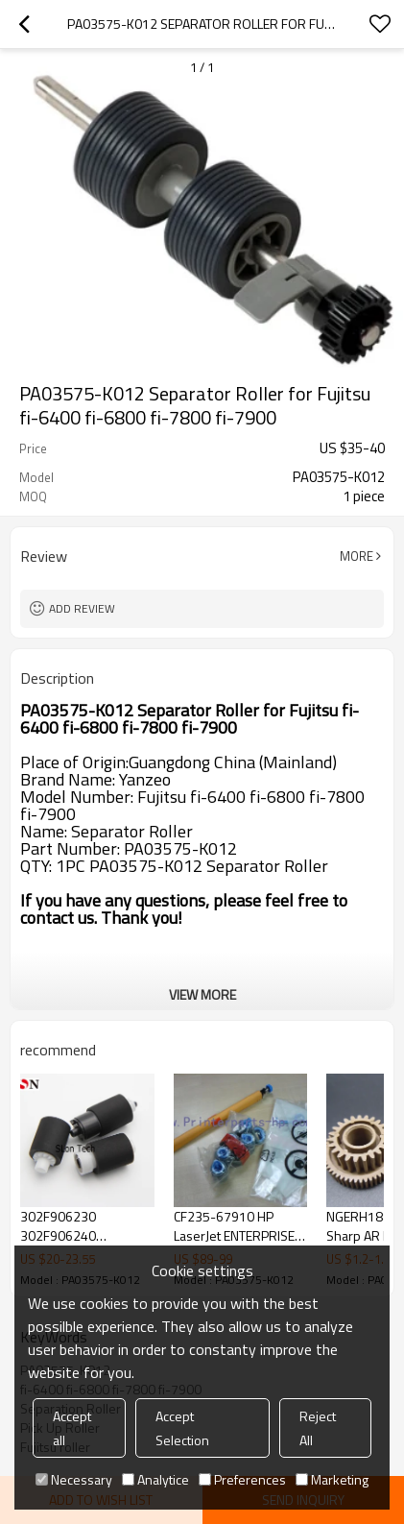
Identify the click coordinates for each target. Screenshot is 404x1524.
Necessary (74, 1479)
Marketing (332, 1479)
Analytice (155, 1479)
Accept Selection (182, 1428)
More (356, 556)
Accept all (72, 1428)
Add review (82, 608)
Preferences (242, 1479)
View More (202, 994)
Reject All (317, 1428)
